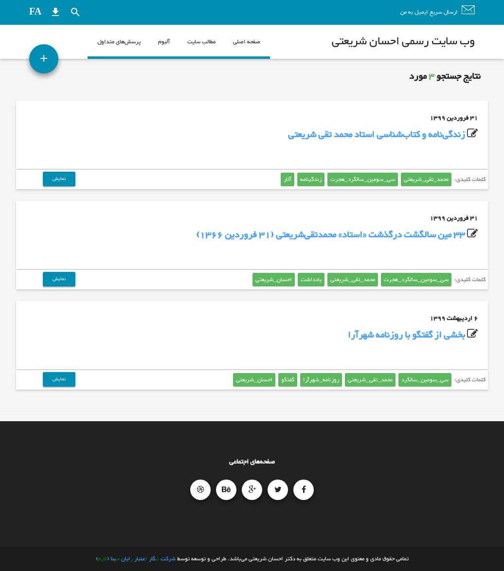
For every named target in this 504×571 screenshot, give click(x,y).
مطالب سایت (201, 41)
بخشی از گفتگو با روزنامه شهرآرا (406, 335)
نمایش (59, 178)
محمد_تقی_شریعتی (426, 179)
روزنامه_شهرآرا (321, 380)
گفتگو (287, 380)
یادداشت (311, 279)
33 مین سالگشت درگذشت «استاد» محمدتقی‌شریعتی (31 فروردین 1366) (330, 235)
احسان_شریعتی (273, 279)
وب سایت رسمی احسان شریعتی (403, 42)
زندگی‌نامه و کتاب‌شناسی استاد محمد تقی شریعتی (376, 134)
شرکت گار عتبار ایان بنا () (136, 558)
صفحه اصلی (246, 41)
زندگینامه (311, 179)
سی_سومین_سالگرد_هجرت (362, 179)
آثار (287, 179)
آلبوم (164, 41)
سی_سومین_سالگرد (425, 380)
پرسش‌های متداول (119, 41)
